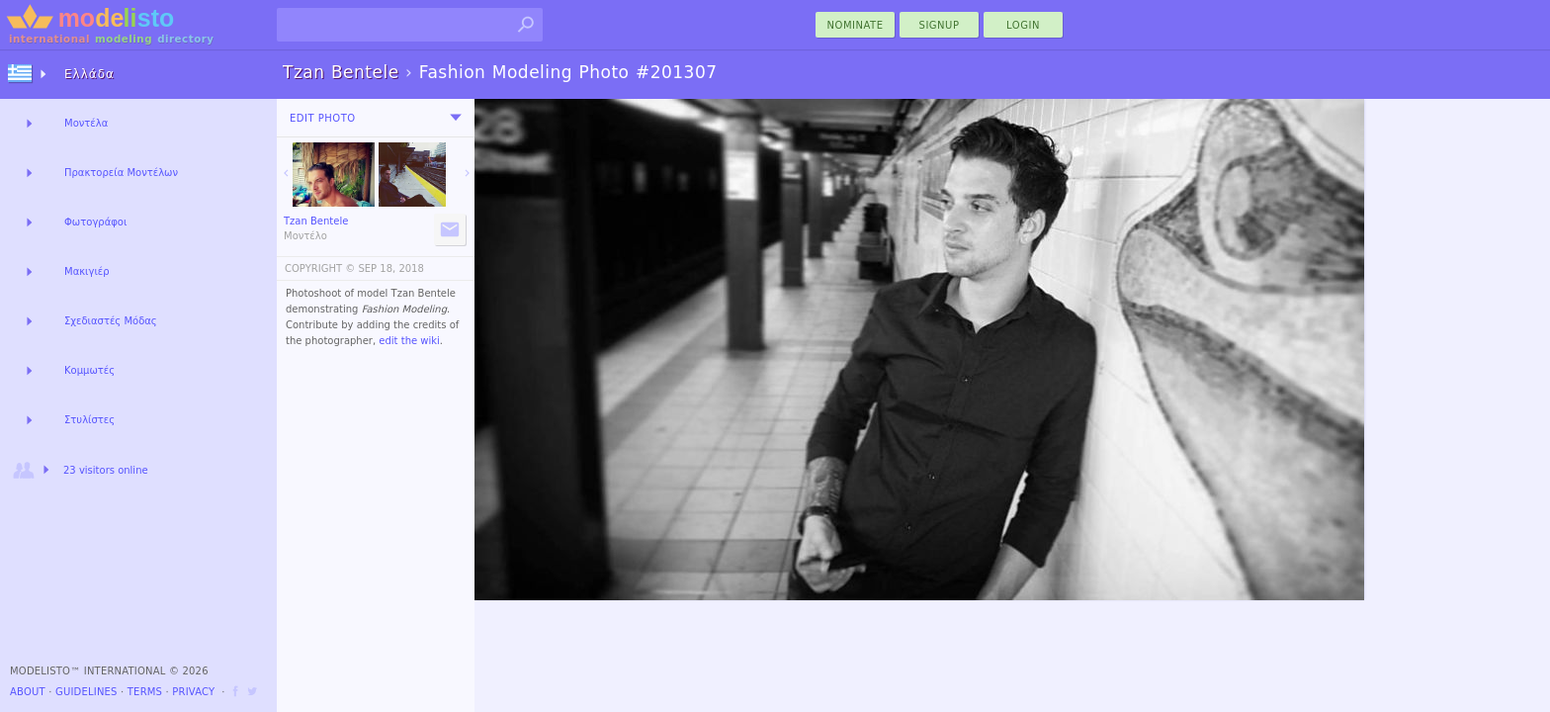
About (27, 691)
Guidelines (86, 691)
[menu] (456, 118)
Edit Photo (323, 118)
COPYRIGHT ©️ (320, 268)
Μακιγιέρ (87, 271)
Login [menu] (1023, 25)
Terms (145, 691)
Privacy (193, 691)
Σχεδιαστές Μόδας (110, 320)
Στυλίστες (89, 419)
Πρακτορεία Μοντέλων (121, 172)
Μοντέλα (86, 123)
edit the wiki (409, 340)
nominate (855, 25)
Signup (939, 25)
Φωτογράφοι (95, 222)
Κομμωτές (89, 370)
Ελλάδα (89, 74)
